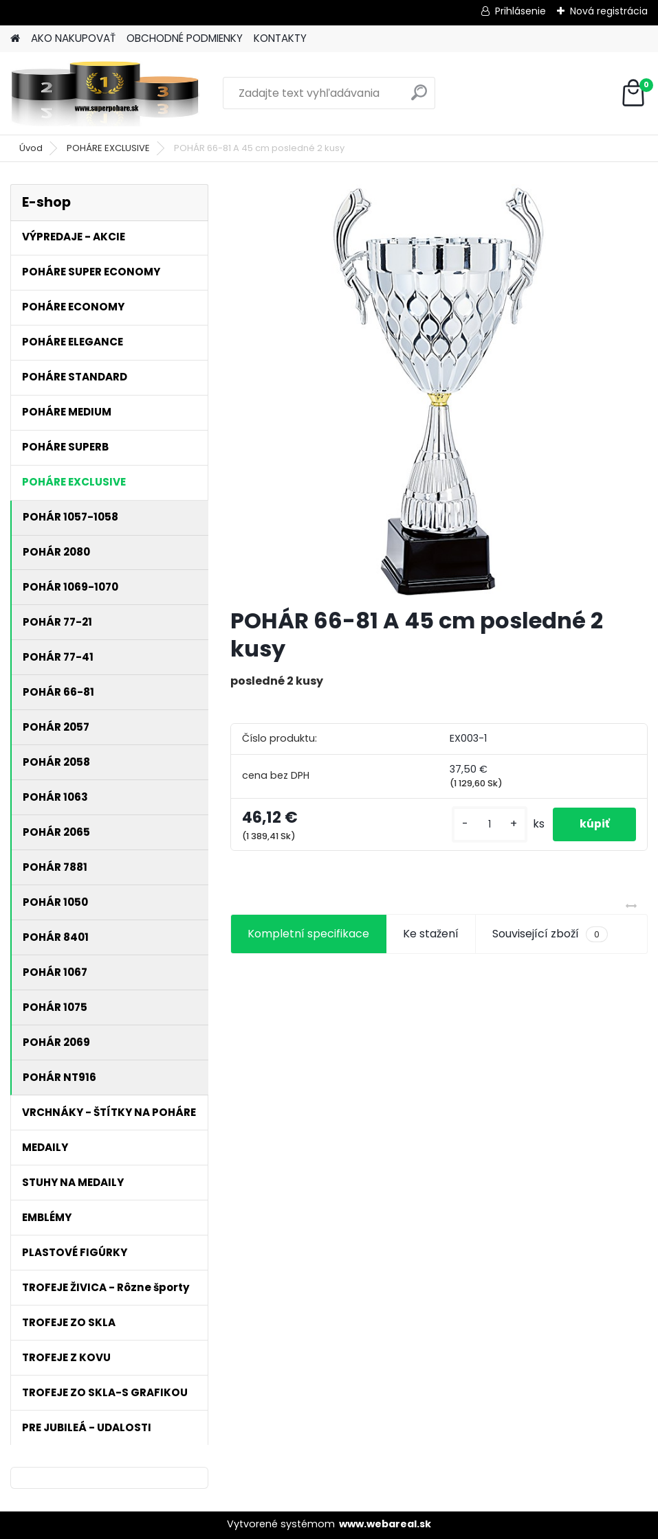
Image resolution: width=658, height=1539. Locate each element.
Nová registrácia (609, 11)
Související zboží (550, 934)
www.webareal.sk (385, 1524)
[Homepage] (15, 38)
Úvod (31, 148)
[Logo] (104, 93)
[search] (419, 97)
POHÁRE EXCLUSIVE (108, 148)
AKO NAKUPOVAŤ (73, 38)
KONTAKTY (280, 38)
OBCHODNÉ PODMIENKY (185, 38)
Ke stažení (431, 934)
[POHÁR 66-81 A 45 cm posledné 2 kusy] (438, 390)
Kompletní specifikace (308, 934)
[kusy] (487, 824)
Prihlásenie (520, 11)
